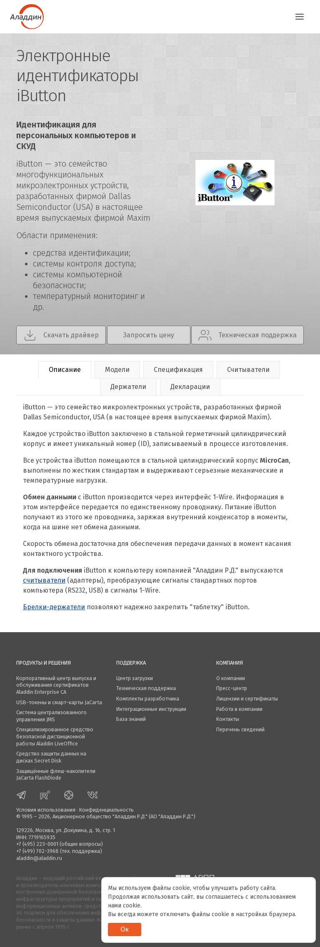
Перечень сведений (240, 729)
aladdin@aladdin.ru (39, 858)
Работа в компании (239, 709)
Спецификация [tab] (178, 370)
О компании (230, 678)
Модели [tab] (117, 370)
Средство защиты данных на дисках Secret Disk (51, 757)
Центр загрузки (134, 678)
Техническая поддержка (146, 688)
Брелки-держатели (54, 607)
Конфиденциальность (106, 810)
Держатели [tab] (128, 387)
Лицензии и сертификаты (247, 698)
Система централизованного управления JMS (51, 716)
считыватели (44, 580)
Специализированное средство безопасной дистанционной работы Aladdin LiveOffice (54, 736)
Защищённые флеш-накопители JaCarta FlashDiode (55, 774)
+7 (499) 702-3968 (37, 851)
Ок (124, 929)
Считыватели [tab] (248, 370)
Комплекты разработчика (147, 698)
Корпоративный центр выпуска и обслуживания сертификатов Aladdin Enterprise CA (56, 685)
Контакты (227, 719)
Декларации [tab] (190, 387)
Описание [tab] (65, 370)
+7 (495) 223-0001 (37, 844)
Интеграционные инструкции (151, 709)
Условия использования (45, 810)
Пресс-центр (231, 688)
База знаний (131, 719)
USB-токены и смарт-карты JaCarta (59, 702)
